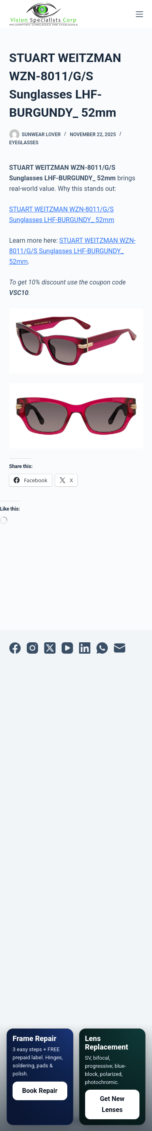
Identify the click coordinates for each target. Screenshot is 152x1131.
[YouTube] (67, 648)
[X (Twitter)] (50, 648)
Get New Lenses (112, 1104)
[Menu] (139, 14)
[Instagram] (32, 648)
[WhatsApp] (102, 648)
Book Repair (40, 1091)
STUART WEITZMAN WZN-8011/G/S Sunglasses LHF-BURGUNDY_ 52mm (72, 251)
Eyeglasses (24, 142)
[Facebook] (15, 648)
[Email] (119, 648)
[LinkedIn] (84, 648)
